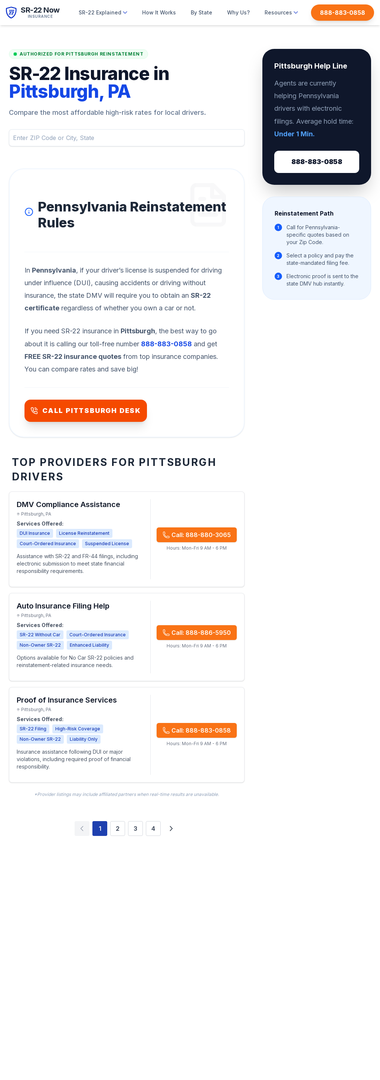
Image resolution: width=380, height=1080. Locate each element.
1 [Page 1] (100, 828)
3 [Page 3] (135, 828)
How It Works (159, 12)
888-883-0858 (316, 162)
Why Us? (238, 12)
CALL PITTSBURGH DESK (85, 410)
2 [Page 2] (117, 828)
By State (201, 12)
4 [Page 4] (153, 828)
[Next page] (171, 828)
